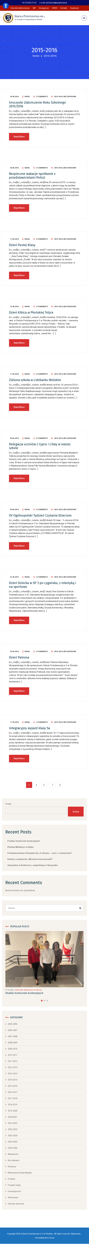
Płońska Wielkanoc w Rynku (20, 848)
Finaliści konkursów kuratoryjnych (23, 842)
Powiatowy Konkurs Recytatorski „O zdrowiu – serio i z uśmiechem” (39, 854)
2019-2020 (12, 1112)
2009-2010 (12, 1050)
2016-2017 (12, 1093)
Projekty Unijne (14, 1186)
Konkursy (37, 991)
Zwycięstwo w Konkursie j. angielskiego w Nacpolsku (32, 866)
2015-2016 (58, 98)
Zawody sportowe (16, 1205)
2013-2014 (12, 1074)
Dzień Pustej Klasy (22, 246)
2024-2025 (12, 1143)
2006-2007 (12, 1031)
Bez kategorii (69, 98)
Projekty (11, 1180)
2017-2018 (12, 1099)
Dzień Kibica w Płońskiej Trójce (31, 313)
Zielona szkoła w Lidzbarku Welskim (35, 381)
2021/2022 (12, 1124)
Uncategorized (14, 1192)
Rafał (27, 98)
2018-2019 (12, 1105)
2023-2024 (12, 1136)
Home (35, 55)
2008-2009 (12, 1043)
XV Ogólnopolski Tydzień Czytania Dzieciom (40, 516)
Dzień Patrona (19, 658)
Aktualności (28, 991)
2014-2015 (12, 1081)
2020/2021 (12, 1118)
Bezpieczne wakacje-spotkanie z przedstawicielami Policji (32, 176)
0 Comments (42, 98)
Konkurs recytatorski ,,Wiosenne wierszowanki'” (30, 860)
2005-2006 (12, 1025)
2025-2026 (19, 991)
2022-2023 (12, 1130)
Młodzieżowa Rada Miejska (20, 1174)
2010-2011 (12, 1056)
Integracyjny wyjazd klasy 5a (29, 729)
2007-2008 (12, 1037)
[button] (42, 1001)
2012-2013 (12, 1068)
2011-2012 (12, 1062)
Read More (19, 137)
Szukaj (8, 805)
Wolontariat (13, 1198)
